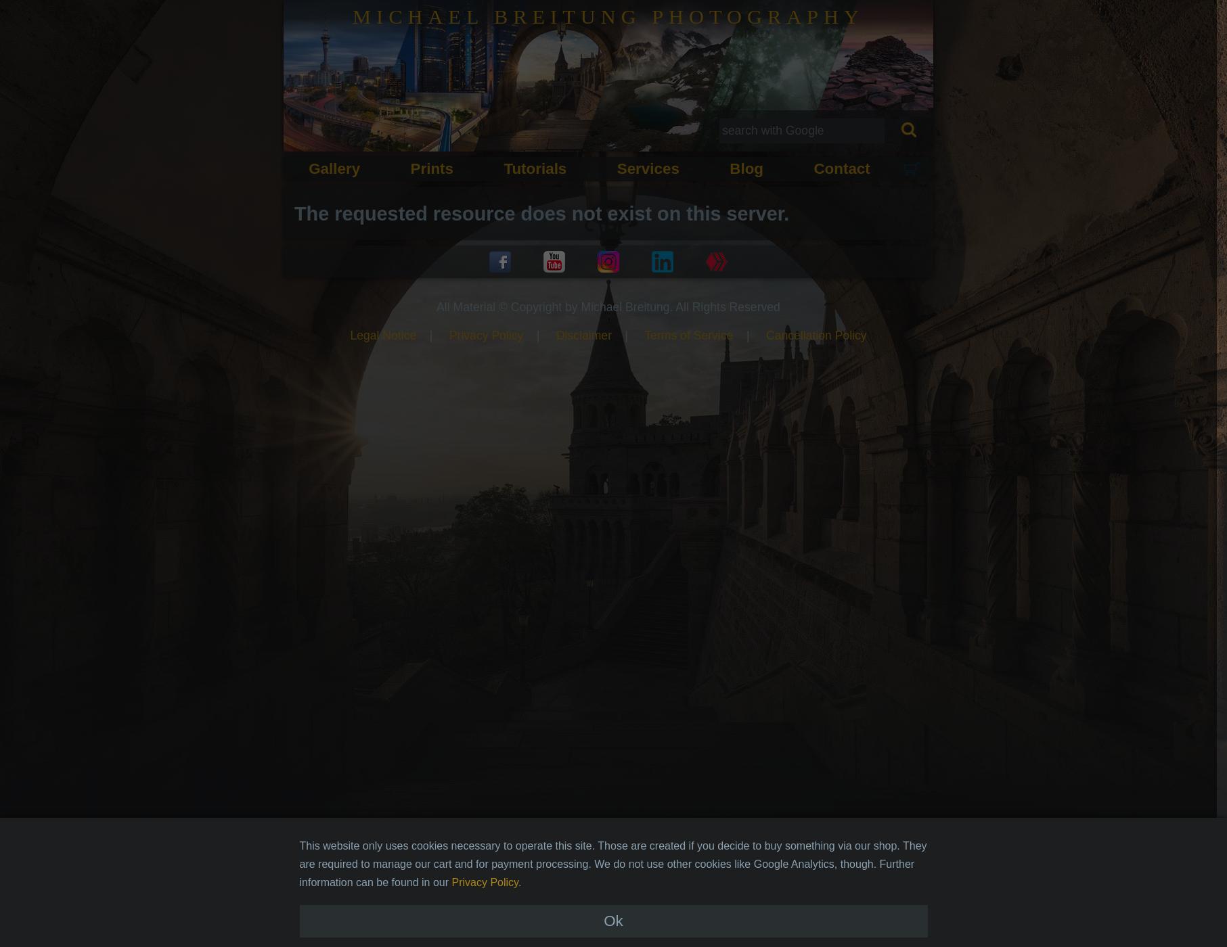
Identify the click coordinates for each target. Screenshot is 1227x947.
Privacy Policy (485, 897)
